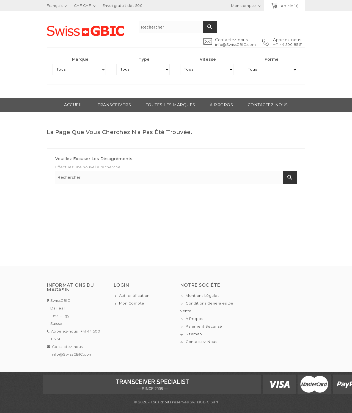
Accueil (73, 104)
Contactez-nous (268, 104)
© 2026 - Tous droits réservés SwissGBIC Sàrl (176, 402)
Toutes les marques (170, 104)
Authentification (134, 295)
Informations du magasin (70, 288)
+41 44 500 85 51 (287, 44)
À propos (221, 104)
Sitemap (194, 334)
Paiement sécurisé (204, 326)
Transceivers (114, 104)
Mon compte (131, 303)
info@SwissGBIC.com (235, 44)
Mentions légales (202, 295)
